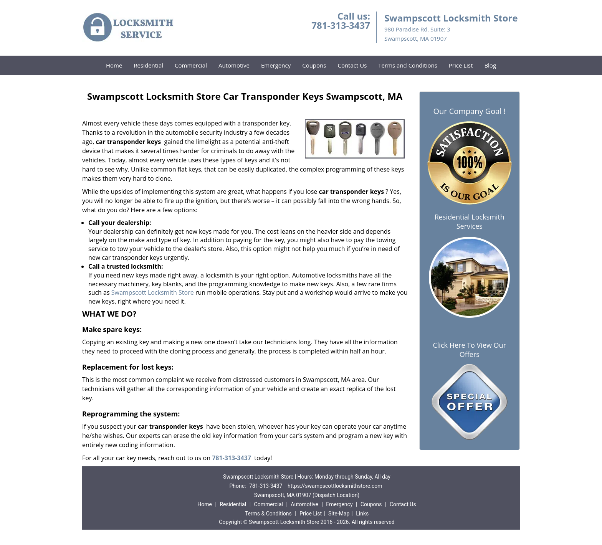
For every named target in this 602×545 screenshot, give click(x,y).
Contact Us (352, 65)
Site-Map (338, 513)
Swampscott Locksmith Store (152, 292)
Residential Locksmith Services (469, 221)
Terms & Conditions (268, 513)
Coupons (314, 65)
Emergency (276, 65)
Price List (461, 65)
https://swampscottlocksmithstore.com (335, 486)
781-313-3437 (340, 25)
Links (362, 513)
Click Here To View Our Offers (469, 349)
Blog (490, 65)
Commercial (191, 65)
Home (114, 65)
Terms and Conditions (407, 65)
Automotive (234, 65)
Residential (148, 65)
